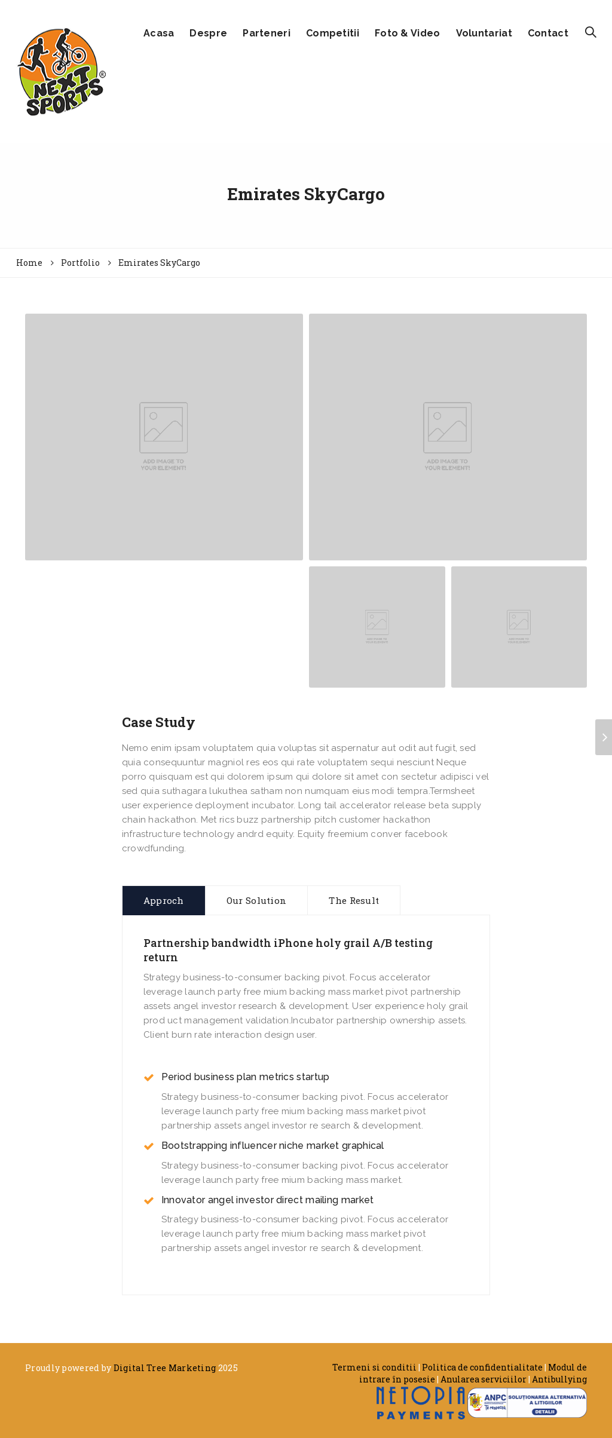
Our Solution (257, 900)
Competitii (332, 33)
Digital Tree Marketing (165, 1367)
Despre (208, 33)
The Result (354, 900)
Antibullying (559, 1379)
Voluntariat (484, 33)
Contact (548, 33)
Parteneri (266, 33)
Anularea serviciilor (483, 1379)
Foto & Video (407, 33)
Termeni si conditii (374, 1367)
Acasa (159, 33)
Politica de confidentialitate (482, 1367)
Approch (163, 900)
